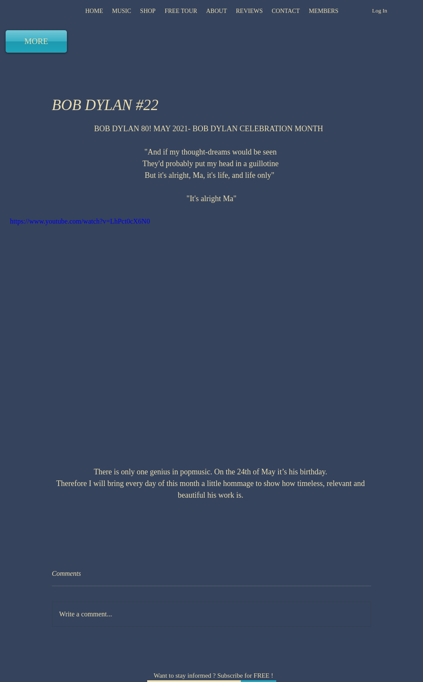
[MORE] (36, 41)
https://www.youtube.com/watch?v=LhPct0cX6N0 (80, 221)
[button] (249, 11)
